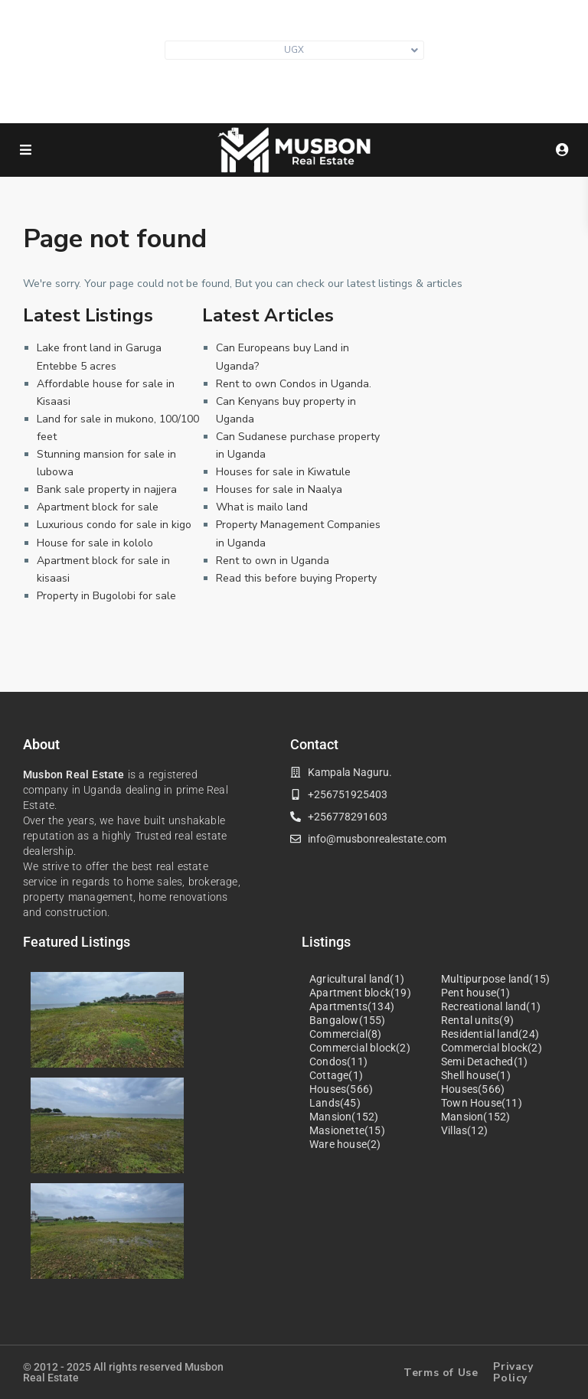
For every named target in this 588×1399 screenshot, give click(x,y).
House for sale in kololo (95, 543)
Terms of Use (440, 1372)
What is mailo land (262, 507)
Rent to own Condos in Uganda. (293, 384)
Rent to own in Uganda (272, 560)
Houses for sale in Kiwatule (283, 472)
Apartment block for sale (97, 507)
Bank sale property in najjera (107, 489)
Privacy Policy (513, 1372)
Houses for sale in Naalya (279, 489)
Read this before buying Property (296, 578)
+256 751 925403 (302, 99)
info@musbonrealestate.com (302, 76)
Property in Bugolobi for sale (106, 596)
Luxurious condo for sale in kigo (114, 524)
